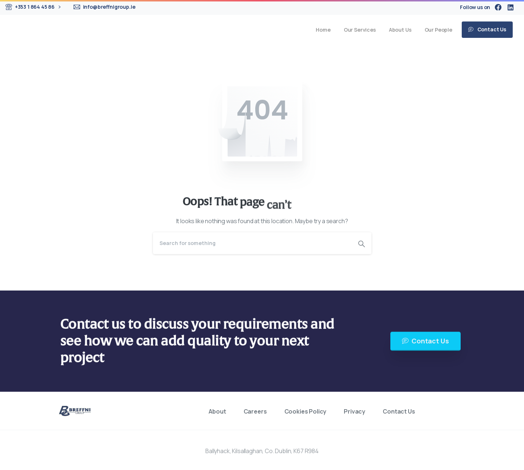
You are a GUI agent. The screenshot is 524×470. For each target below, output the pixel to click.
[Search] (252, 243)
